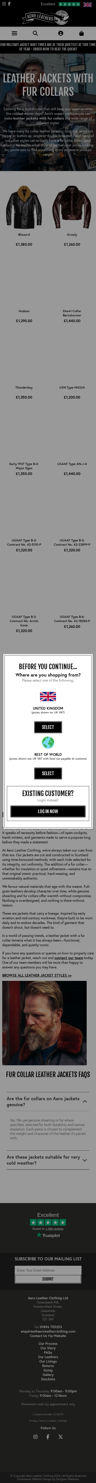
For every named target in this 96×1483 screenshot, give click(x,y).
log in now (48, 811)
